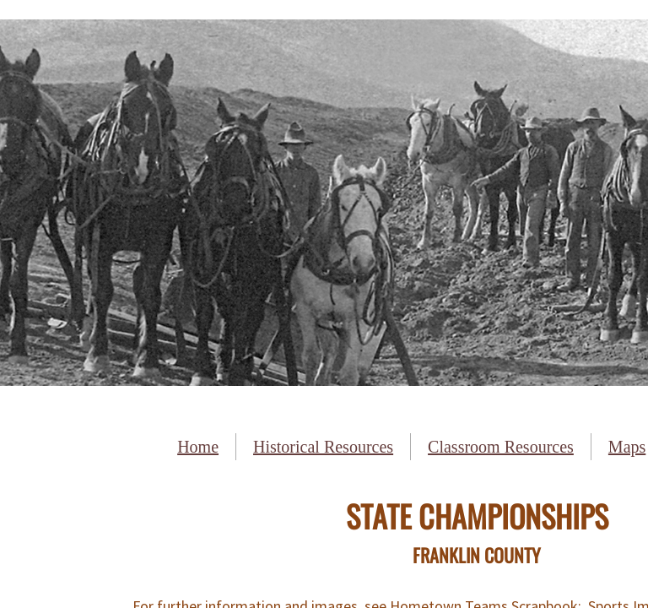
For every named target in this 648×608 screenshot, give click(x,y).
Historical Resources (323, 446)
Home (198, 446)
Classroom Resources (501, 446)
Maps (626, 446)
